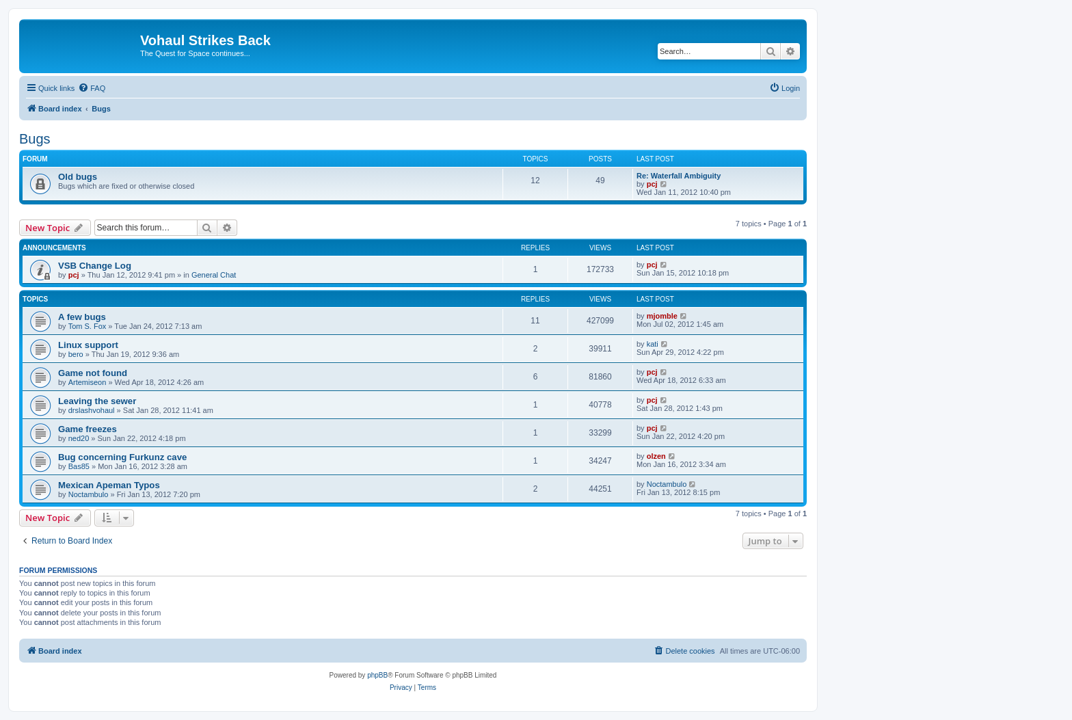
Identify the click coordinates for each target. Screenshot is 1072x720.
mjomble (662, 316)
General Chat (213, 275)
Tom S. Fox (87, 326)
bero (75, 354)
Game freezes (87, 429)
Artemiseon (87, 382)
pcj (652, 184)
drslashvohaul (91, 410)
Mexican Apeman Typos (109, 485)
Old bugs (77, 177)
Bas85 (79, 466)
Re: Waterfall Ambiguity (678, 176)
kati (652, 344)
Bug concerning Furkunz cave (122, 457)
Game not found (92, 373)
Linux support (88, 345)
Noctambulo (88, 494)
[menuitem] (91, 88)
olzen (656, 456)
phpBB (377, 675)
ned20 (79, 438)
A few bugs (82, 317)
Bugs (35, 138)
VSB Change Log (94, 266)
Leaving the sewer (97, 401)
